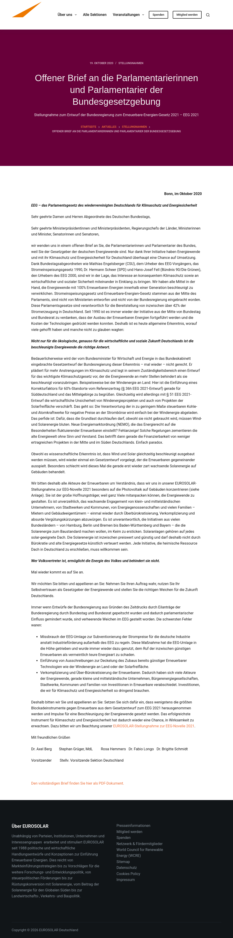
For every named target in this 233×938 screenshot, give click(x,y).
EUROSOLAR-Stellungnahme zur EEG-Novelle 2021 (153, 726)
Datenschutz (126, 867)
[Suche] (208, 15)
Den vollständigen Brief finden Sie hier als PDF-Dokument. (77, 783)
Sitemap (123, 862)
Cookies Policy (128, 874)
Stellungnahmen (130, 63)
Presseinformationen (133, 825)
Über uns (68, 15)
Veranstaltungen (129, 15)
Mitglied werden (187, 14)
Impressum (125, 880)
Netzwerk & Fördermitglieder (139, 844)
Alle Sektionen (94, 15)
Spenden (158, 14)
